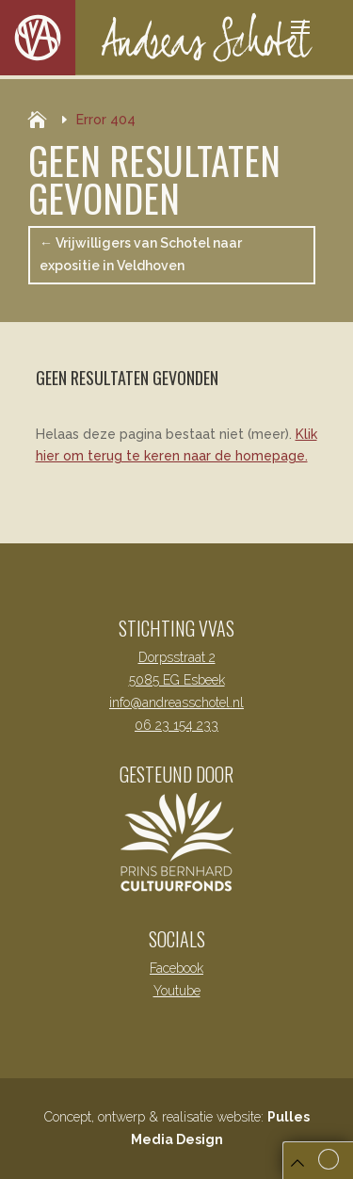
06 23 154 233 (176, 725)
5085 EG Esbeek (177, 679)
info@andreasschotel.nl (176, 702)
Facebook (176, 968)
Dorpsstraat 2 (177, 657)
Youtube (177, 990)
